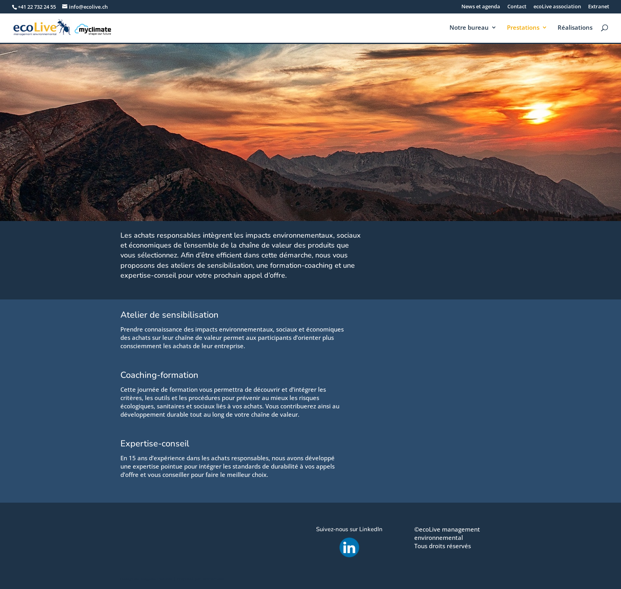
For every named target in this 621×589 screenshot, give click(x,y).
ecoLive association (557, 7)
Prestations (523, 28)
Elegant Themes (156, 578)
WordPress (213, 578)
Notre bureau (469, 28)
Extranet (598, 7)
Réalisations (575, 28)
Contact (516, 7)
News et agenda (480, 7)
